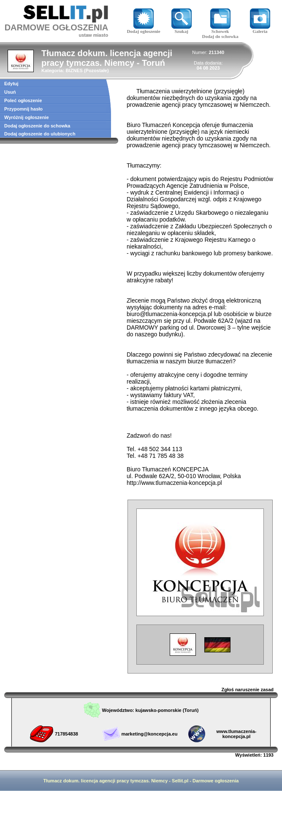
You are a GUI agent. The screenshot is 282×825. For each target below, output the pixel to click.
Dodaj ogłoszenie (143, 29)
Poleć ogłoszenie (23, 100)
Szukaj (181, 29)
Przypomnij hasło (23, 108)
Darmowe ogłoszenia (216, 780)
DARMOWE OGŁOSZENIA (56, 27)
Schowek (220, 29)
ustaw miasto (93, 35)
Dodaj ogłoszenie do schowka (37, 125)
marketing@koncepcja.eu (149, 733)
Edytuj (11, 83)
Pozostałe (96, 70)
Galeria (260, 29)
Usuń (10, 92)
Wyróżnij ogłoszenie (26, 117)
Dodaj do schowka (220, 36)
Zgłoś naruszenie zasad (248, 689)
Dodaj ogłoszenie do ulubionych (40, 133)
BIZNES (73, 70)
